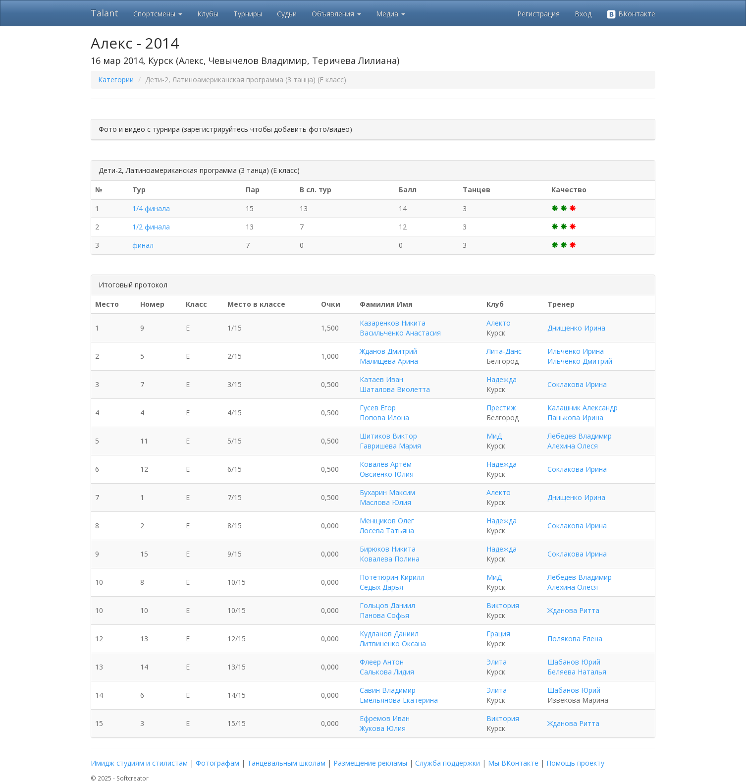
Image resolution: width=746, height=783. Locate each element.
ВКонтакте (630, 14)
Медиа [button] (390, 13)
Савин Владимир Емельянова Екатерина (399, 695)
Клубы (207, 13)
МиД (494, 436)
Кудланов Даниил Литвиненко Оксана (393, 638)
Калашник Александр (582, 407)
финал (143, 245)
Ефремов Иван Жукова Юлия (385, 723)
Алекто (498, 323)
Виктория (502, 605)
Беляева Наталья (576, 671)
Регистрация (538, 13)
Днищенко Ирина (576, 328)
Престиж (501, 407)
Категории (116, 79)
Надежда (501, 379)
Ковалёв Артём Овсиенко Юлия (387, 469)
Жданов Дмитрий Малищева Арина (389, 356)
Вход (583, 13)
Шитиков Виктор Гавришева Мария (390, 440)
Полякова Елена (574, 638)
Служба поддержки (447, 763)
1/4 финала (151, 208)
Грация (498, 633)
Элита (496, 662)
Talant (104, 13)
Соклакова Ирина (577, 384)
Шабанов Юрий (573, 662)
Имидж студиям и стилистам (139, 763)
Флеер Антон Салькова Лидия (387, 666)
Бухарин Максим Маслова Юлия (387, 497)
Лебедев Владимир (579, 436)
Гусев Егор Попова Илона (384, 412)
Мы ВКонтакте (513, 763)
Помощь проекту (575, 763)
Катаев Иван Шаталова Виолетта (395, 384)
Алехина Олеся (572, 445)
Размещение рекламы (370, 763)
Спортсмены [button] (157, 13)
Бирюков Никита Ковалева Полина (390, 553)
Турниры (247, 13)
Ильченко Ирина (575, 351)
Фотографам (217, 763)
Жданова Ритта (573, 610)
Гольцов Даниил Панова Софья (387, 610)
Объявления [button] (336, 13)
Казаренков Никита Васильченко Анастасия (400, 327)
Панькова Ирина (575, 417)
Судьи (287, 13)
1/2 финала (151, 226)
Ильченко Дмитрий (579, 361)
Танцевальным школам (286, 763)
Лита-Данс (504, 351)
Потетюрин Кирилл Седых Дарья (392, 582)
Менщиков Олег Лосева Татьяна (387, 525)
